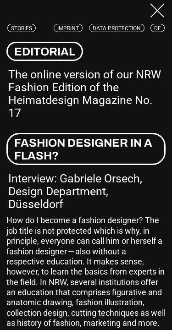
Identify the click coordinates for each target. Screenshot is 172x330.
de (157, 28)
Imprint (68, 28)
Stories (21, 28)
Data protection (117, 28)
